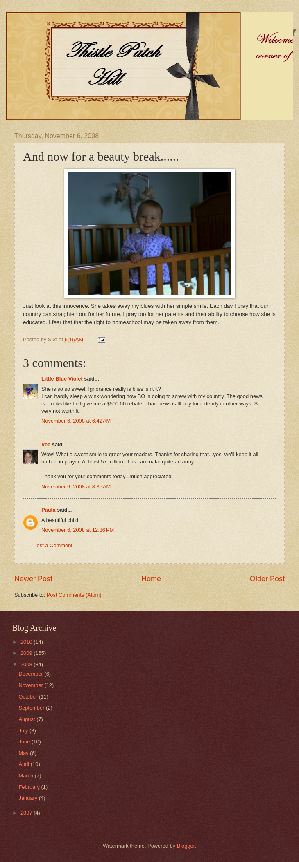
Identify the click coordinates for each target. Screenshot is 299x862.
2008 (27, 664)
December (31, 674)
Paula (48, 510)
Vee (45, 444)
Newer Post (33, 579)
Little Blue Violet (62, 379)
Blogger (186, 846)
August (27, 719)
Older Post (267, 579)
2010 (27, 642)
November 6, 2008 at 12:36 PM (77, 530)
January (28, 798)
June (25, 742)
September (32, 708)
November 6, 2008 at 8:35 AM (76, 487)
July (23, 731)
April (24, 764)
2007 (27, 813)
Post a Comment (52, 545)
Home (151, 579)
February (29, 787)
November (31, 685)
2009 (27, 653)
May (24, 753)
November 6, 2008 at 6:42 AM (76, 421)
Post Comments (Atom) (74, 595)
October (28, 697)
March (26, 775)
